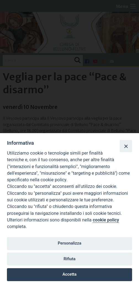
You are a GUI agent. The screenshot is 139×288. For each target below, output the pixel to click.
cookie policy (106, 220)
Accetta (69, 274)
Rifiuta (69, 258)
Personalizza (69, 243)
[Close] (126, 146)
